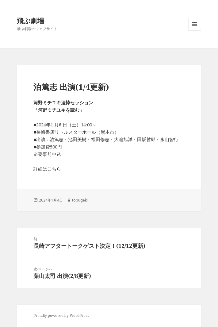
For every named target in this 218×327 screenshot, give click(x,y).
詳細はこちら (47, 169)
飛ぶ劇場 (30, 20)
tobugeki (80, 200)
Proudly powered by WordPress (61, 315)
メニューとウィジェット (194, 30)
